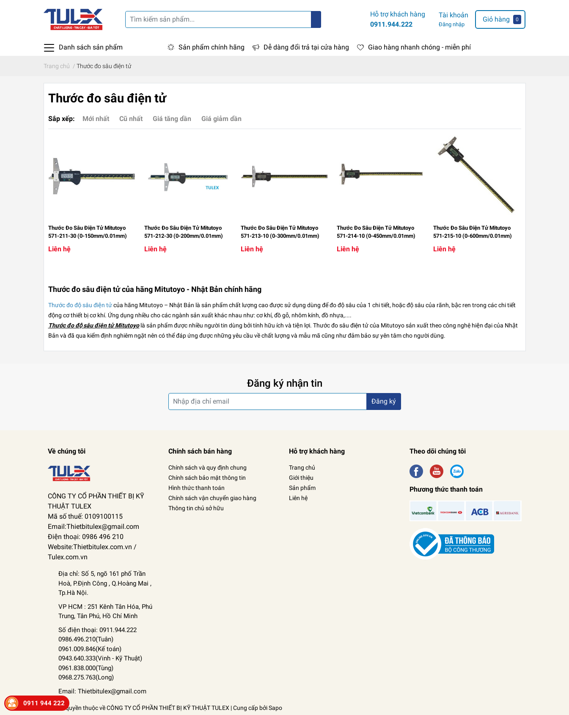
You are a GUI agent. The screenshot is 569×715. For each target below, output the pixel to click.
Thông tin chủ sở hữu (196, 508)
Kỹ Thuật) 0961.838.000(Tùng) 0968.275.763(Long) (100, 667)
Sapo (275, 707)
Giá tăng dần (172, 119)
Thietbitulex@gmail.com (112, 691)
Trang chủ (302, 467)
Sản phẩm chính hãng (212, 47)
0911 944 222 (44, 703)
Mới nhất (95, 119)
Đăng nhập (452, 24)
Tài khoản (453, 15)
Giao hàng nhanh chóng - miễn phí (419, 47)
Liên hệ (298, 498)
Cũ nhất (131, 119)
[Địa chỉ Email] (284, 401)
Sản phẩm (302, 487)
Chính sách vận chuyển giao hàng (212, 498)
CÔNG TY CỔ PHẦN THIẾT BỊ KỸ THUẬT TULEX (168, 707)
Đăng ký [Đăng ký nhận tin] (383, 401)
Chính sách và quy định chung (207, 467)
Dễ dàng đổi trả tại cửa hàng (306, 47)
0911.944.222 (391, 24)
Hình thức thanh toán (196, 487)
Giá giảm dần (221, 119)
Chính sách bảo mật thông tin (207, 477)
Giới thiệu (301, 477)
